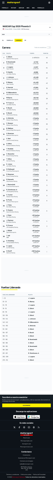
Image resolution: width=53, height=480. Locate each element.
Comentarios (26, 455)
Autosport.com (26, 444)
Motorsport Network (18, 477)
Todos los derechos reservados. (35, 477)
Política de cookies (26, 474)
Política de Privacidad (39, 474)
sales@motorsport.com (26, 464)
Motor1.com (26, 438)
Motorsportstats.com (26, 446)
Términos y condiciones (12, 474)
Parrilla (10, 40)
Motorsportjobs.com (26, 441)
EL (3, 40)
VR (25, 40)
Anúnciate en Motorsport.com (26, 458)
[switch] (42, 47)
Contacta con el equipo (26, 461)
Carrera (18, 40)
